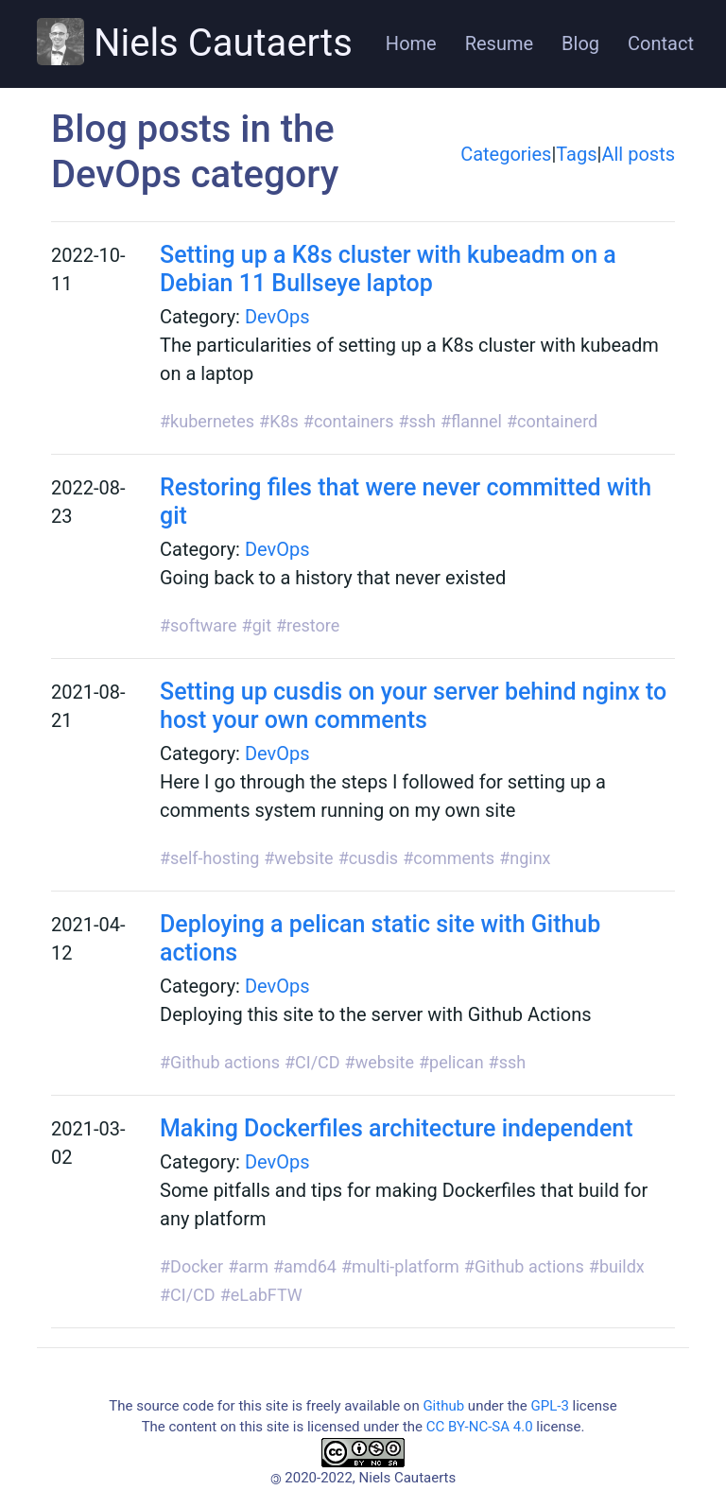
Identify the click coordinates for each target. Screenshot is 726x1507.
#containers (348, 421)
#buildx (617, 1266)
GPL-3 (549, 1405)
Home (411, 43)
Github (443, 1405)
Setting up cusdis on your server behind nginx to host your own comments (413, 706)
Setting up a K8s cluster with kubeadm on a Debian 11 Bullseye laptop (388, 269)
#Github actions (220, 1062)
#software (198, 625)
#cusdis (368, 858)
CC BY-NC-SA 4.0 (479, 1426)
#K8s (279, 421)
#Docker (191, 1266)
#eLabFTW (261, 1295)
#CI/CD (312, 1062)
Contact (661, 43)
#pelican (451, 1062)
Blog (580, 43)
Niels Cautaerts (195, 41)
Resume (499, 43)
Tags (576, 154)
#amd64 (305, 1266)
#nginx (524, 858)
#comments (448, 858)
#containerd (552, 421)
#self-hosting (209, 858)
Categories (505, 154)
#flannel (471, 421)
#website (298, 858)
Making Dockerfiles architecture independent (396, 1128)
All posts (638, 154)
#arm (248, 1266)
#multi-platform (400, 1266)
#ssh (417, 421)
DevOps (277, 316)
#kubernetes (207, 421)
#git (256, 625)
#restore (307, 625)
